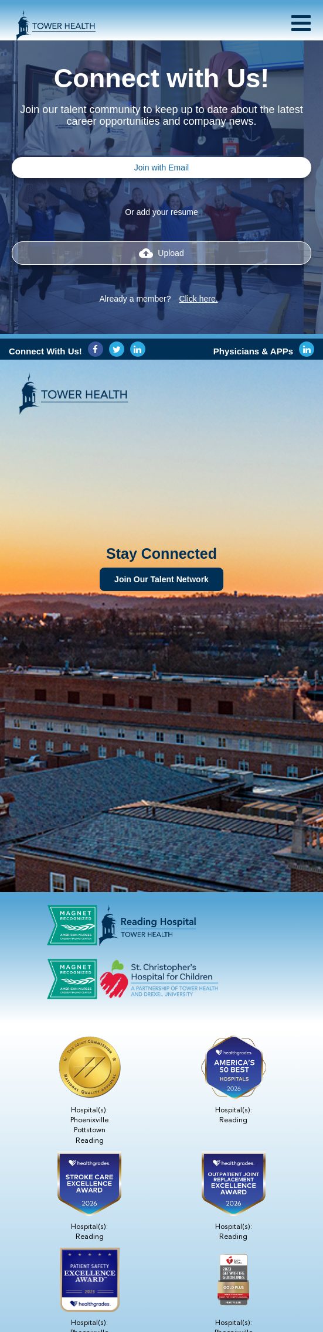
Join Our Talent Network (161, 579)
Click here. (198, 298)
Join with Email (161, 167)
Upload (161, 253)
